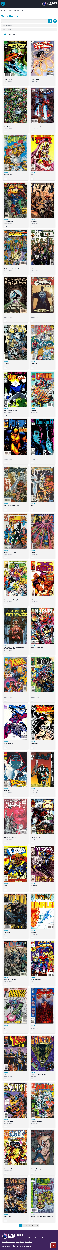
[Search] (50, 21)
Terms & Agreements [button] (8, 1242)
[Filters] (55, 21)
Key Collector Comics (8, 1246)
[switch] (4, 34)
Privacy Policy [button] (20, 1242)
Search (3, 10)
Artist (10, 10)
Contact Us (28, 1242)
